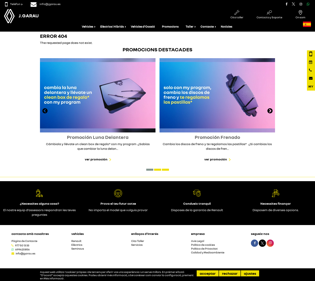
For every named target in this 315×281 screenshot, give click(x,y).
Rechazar (229, 273)
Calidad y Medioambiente (207, 252)
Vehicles (87, 26)
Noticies (226, 26)
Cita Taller (137, 241)
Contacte (207, 26)
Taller (189, 26)
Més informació (54, 278)
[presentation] (45, 111)
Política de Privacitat (204, 248)
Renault (76, 241)
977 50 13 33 (22, 245)
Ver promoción (96, 159)
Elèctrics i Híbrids (112, 26)
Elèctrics (76, 244)
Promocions (170, 26)
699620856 (22, 249)
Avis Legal (197, 241)
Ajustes (250, 273)
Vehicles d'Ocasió (143, 26)
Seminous (77, 248)
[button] (150, 170)
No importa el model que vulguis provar (118, 210)
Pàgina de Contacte (24, 241)
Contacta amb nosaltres (30, 234)
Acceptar (208, 273)
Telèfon (12, 4)
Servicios (137, 244)
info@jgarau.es (25, 253)
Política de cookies (203, 244)
